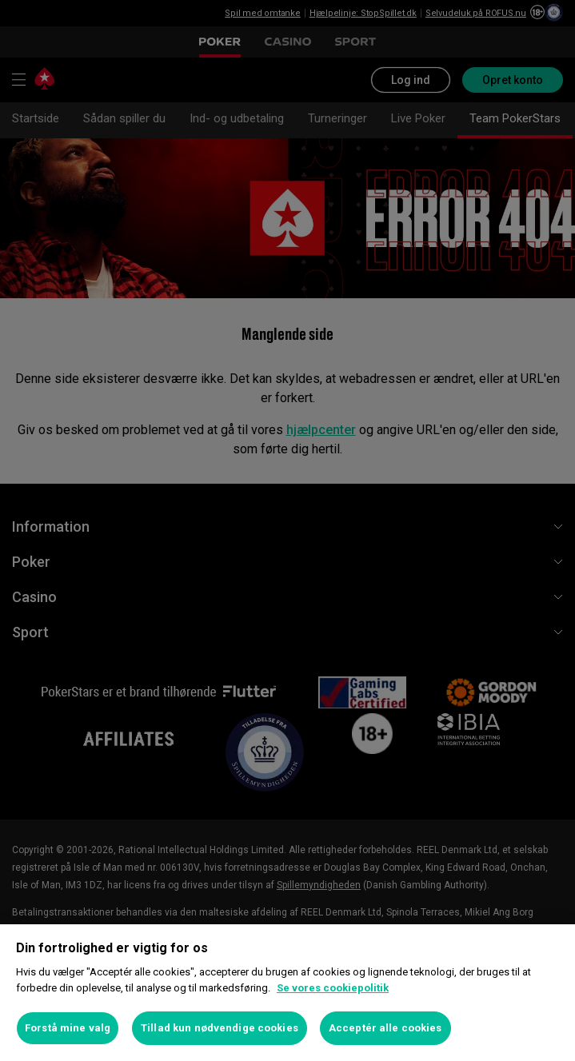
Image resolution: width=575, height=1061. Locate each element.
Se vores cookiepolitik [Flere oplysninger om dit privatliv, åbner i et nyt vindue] (333, 988)
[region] (287, 992)
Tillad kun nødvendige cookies (219, 1028)
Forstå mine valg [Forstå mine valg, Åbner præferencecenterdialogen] (67, 1028)
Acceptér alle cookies (385, 1028)
